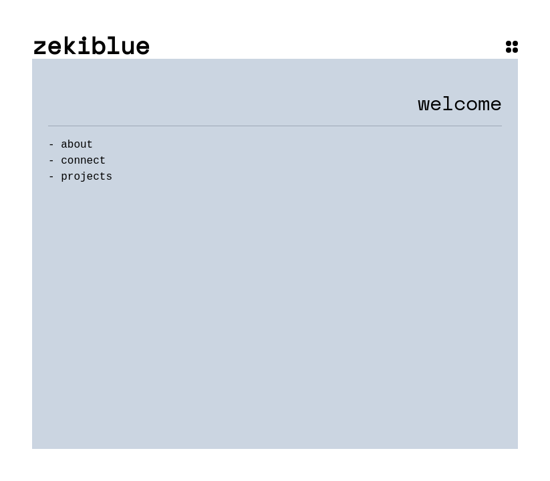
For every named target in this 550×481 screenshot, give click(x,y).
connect (83, 161)
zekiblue (91, 45)
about (77, 145)
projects (86, 177)
